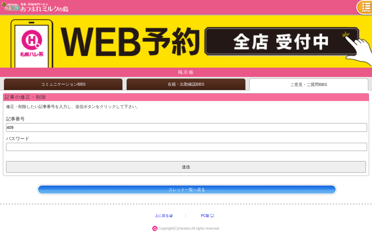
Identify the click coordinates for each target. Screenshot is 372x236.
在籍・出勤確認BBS (186, 84)
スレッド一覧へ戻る (187, 189)
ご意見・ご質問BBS (308, 84)
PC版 (205, 216)
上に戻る (162, 216)
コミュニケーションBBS (63, 84)
